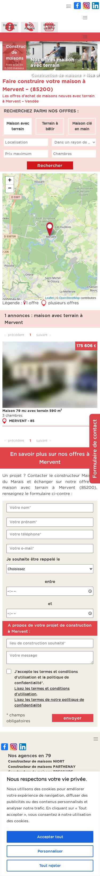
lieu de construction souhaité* (38, 643)
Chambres (62, 153)
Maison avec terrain (18, 126)
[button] (68, 6)
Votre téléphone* (25, 534)
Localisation (16, 142)
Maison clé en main (82, 126)
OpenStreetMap (69, 297)
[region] (50, 823)
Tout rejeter (50, 865)
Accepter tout (50, 837)
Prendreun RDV (49, 26)
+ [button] (9, 181)
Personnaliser (50, 851)
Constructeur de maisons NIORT (36, 761)
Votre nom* (20, 507)
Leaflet (49, 297)
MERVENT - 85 (21, 421)
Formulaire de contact (95, 448)
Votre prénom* (23, 522)
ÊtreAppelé (29, 26)
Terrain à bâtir (50, 126)
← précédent (14, 334)
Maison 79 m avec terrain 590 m (32, 410)
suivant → (44, 334)
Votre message (23, 655)
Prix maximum (18, 153)
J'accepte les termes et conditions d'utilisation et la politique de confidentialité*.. (49, 688)
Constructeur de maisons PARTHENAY (41, 766)
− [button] (9, 189)
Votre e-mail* (22, 548)
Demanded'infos (10, 26)
